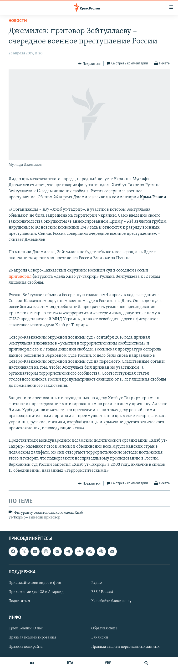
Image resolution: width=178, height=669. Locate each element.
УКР (108, 663)
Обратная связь (104, 628)
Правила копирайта (26, 646)
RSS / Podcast (102, 592)
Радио (96, 583)
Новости (18, 21)
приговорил (20, 276)
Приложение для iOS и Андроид (36, 592)
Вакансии (99, 637)
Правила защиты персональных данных (125, 646)
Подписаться (19, 601)
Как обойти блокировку (111, 601)
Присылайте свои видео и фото (35, 583)
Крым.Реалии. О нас (26, 628)
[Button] (89, 63)
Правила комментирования (32, 637)
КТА (70, 663)
